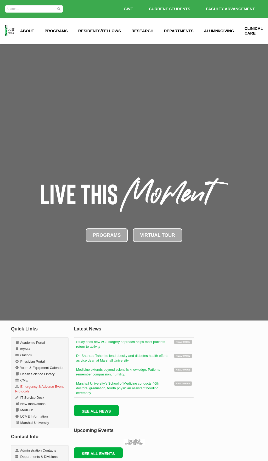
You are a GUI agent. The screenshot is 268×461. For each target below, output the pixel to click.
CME (21, 380)
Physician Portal (30, 361)
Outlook (23, 355)
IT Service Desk (29, 398)
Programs (56, 31)
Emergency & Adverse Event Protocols (39, 389)
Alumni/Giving (219, 31)
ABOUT (27, 31)
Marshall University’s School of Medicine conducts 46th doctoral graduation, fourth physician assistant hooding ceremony (117, 388)
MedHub (24, 410)
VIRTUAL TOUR (157, 235)
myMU (22, 349)
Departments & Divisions (36, 457)
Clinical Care (253, 30)
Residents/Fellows (99, 31)
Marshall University (32, 423)
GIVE (128, 9)
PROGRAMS (107, 235)
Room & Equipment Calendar (39, 368)
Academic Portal (30, 343)
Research (142, 31)
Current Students (169, 9)
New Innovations (30, 404)
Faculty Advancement (230, 9)
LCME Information (31, 416)
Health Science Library (34, 374)
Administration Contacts (35, 450)
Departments (178, 31)
